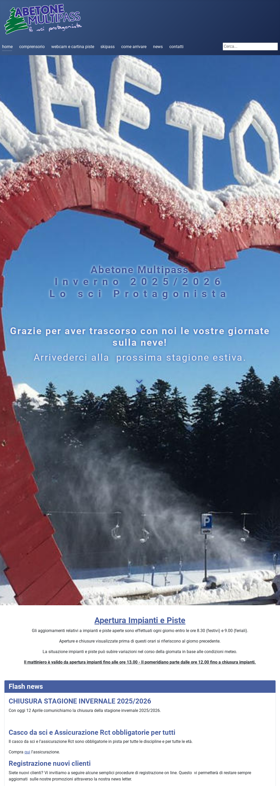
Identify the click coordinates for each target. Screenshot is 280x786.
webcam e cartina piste (72, 46)
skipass (107, 46)
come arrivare (133, 46)
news (158, 46)
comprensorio (32, 46)
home (7, 46)
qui (27, 751)
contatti (176, 46)
